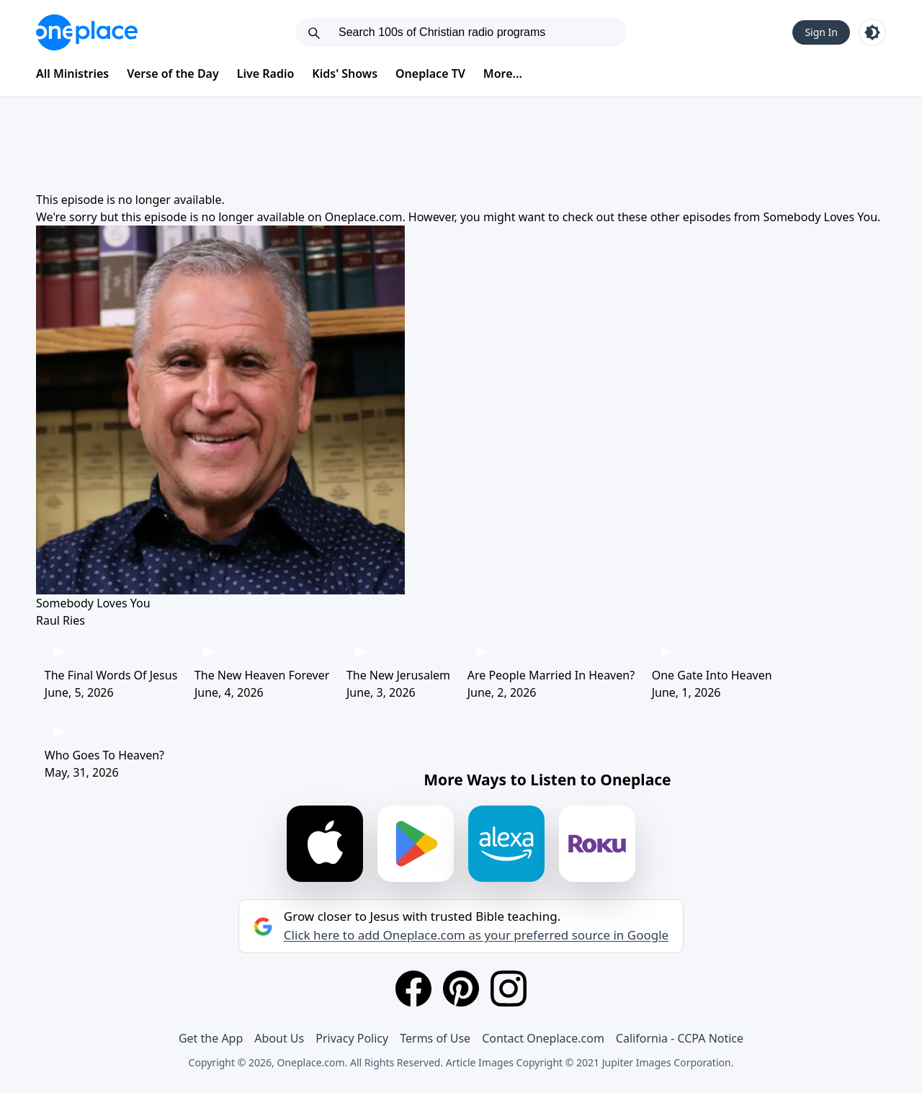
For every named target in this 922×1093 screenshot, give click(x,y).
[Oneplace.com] (87, 32)
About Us (279, 1038)
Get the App (211, 1038)
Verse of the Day (173, 73)
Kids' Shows (344, 73)
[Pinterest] (461, 989)
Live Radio (266, 73)
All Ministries (72, 73)
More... (502, 73)
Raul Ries (60, 620)
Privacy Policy (351, 1038)
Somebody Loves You (820, 217)
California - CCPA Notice (679, 1038)
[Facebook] (413, 989)
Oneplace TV (430, 73)
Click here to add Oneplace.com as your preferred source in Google (476, 935)
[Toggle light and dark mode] (872, 32)
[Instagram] (509, 989)
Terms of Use (435, 1038)
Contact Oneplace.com (543, 1038)
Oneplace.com (364, 217)
